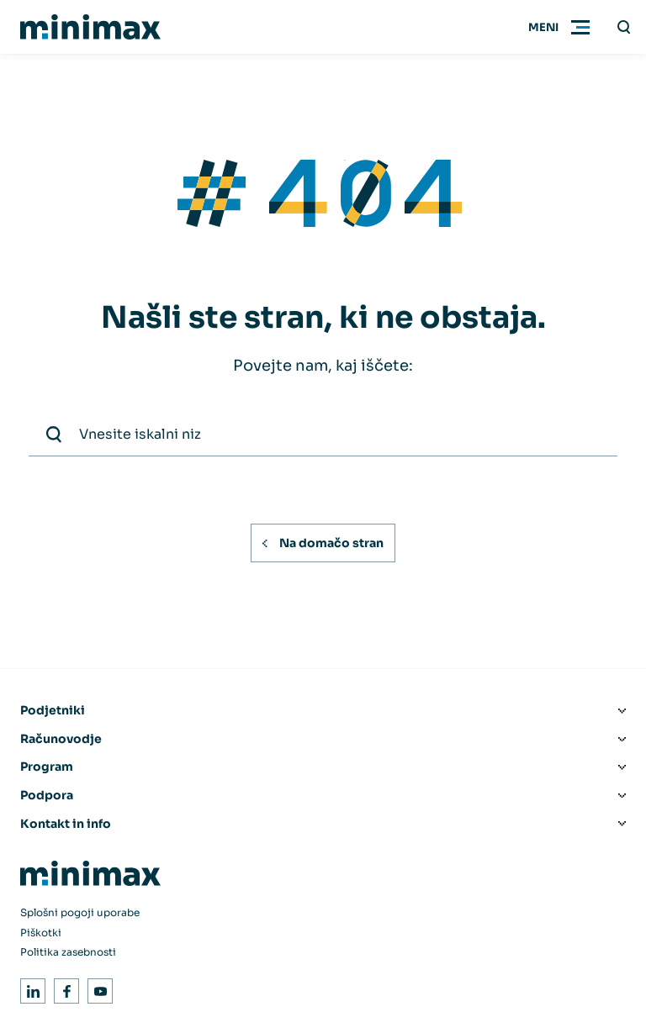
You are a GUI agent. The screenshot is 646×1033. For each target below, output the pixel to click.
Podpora (46, 795)
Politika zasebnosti (68, 952)
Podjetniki (52, 710)
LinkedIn (30, 988)
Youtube (97, 988)
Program (46, 766)
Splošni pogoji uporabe (80, 912)
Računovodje (61, 738)
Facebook (63, 988)
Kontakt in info (65, 823)
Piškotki (40, 932)
